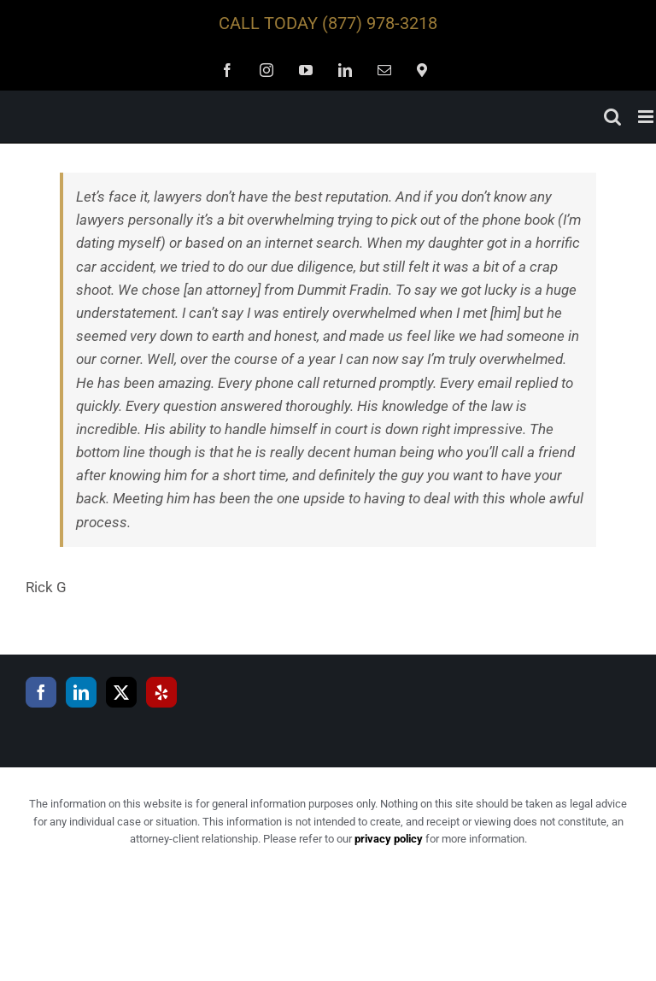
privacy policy (388, 838)
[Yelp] (161, 692)
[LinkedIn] (81, 692)
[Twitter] (121, 692)
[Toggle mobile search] (612, 117)
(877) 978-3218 (379, 23)
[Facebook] (41, 692)
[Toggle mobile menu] (647, 117)
